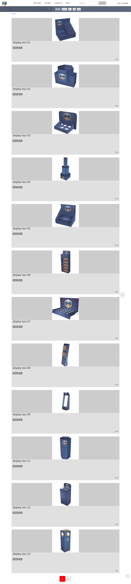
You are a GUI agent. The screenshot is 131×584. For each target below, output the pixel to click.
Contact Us (58, 3)
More (68, 3)
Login (119, 3)
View (116, 59)
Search (102, 3)
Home (14, 14)
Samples (48, 3)
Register (125, 3)
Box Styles (37, 3)
